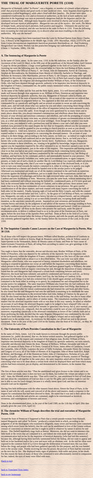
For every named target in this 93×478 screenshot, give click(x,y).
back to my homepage (11, 474)
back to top (7, 461)
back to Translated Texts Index (14, 470)
